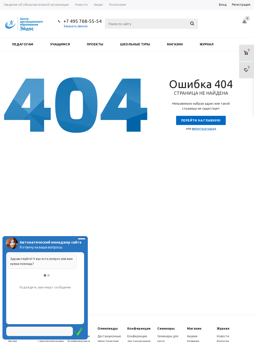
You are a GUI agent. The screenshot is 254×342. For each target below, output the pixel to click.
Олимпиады (107, 328)
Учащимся (60, 44)
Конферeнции (139, 328)
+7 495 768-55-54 (83, 21)
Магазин (175, 44)
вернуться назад (204, 128)
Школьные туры (135, 44)
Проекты (95, 44)
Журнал (207, 44)
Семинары (166, 328)
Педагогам (22, 44)
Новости (223, 336)
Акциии (192, 336)
